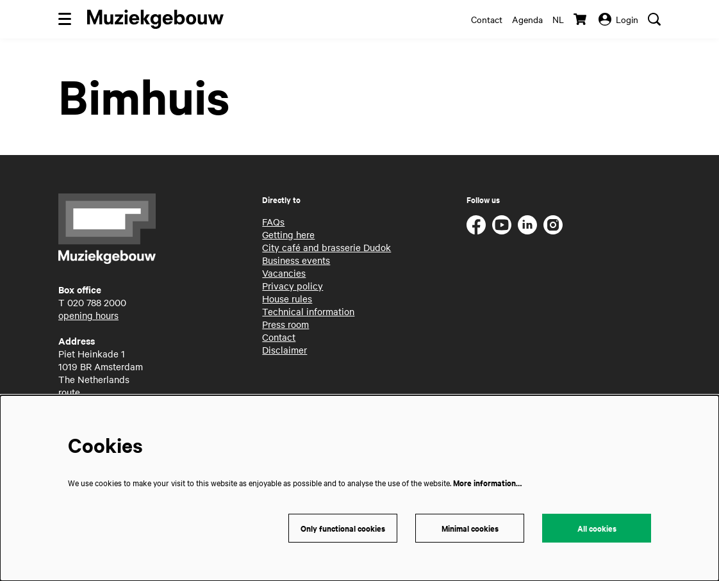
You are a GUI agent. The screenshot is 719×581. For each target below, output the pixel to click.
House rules (287, 298)
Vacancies (284, 272)
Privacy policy (292, 285)
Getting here (288, 234)
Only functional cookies (343, 528)
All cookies (596, 528)
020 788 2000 (96, 302)
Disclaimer (284, 349)
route (69, 392)
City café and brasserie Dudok (326, 247)
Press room (285, 324)
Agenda (527, 19)
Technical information (308, 311)
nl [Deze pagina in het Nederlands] (558, 19)
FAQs (273, 221)
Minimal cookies (470, 528)
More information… (487, 483)
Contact (486, 19)
